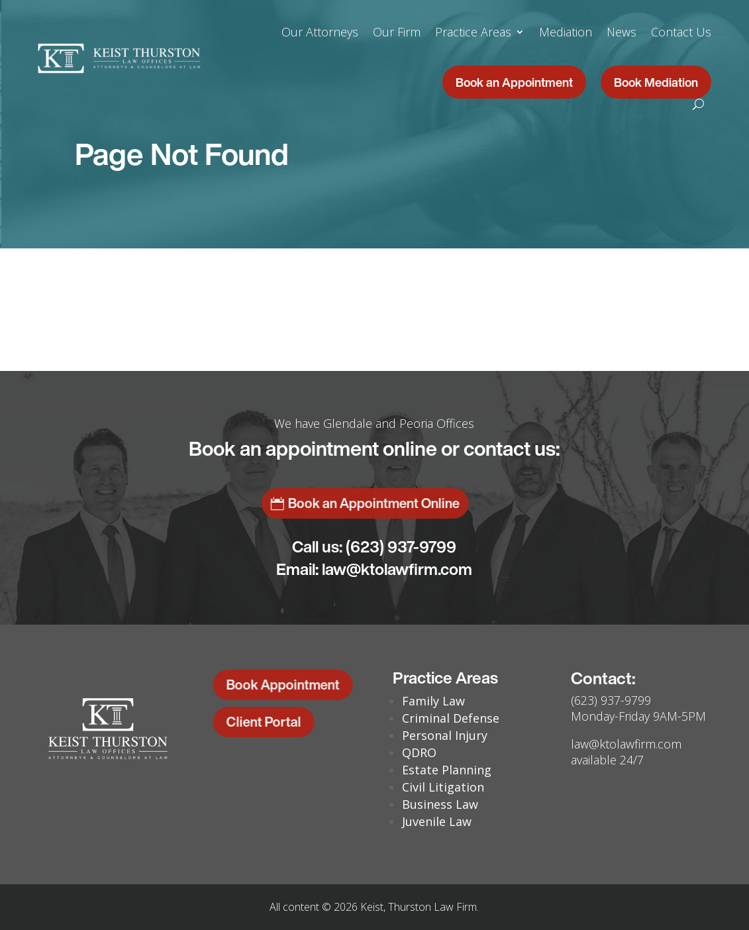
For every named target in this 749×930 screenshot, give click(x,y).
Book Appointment (262, 684)
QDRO (419, 752)
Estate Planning (446, 770)
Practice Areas (473, 32)
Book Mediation (656, 82)
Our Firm (397, 32)
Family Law (433, 701)
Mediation (565, 32)
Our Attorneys (319, 32)
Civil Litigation (443, 787)
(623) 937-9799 (401, 546)
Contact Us (681, 32)
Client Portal (242, 721)
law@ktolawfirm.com (397, 569)
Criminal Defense (450, 718)
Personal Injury (444, 735)
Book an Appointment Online (283, 503)
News (621, 32)
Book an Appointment (514, 82)
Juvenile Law (437, 821)
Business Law (440, 804)
